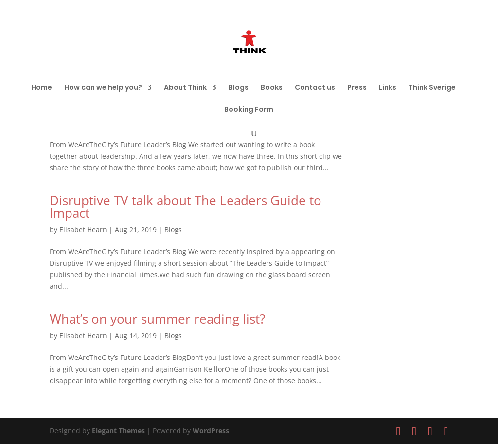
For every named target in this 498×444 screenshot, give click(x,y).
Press (357, 88)
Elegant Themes (118, 430)
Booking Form (248, 110)
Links (387, 88)
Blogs (239, 88)
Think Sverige (432, 88)
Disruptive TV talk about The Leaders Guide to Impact (185, 206)
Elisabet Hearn (83, 229)
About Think (185, 88)
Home (41, 88)
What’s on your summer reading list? (157, 318)
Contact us (315, 88)
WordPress (211, 430)
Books (272, 88)
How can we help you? (103, 88)
